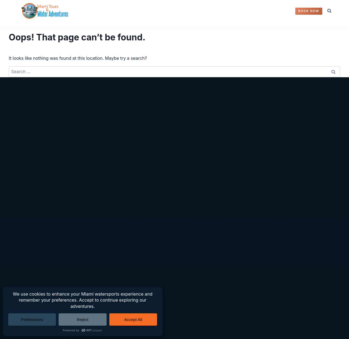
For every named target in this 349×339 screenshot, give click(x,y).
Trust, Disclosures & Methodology (157, 167)
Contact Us (248, 11)
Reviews (20, 167)
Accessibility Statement (147, 149)
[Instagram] (174, 283)
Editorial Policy (138, 158)
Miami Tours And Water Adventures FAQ (53, 175)
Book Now (308, 11)
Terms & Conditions (143, 140)
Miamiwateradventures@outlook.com (272, 155)
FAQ (227, 11)
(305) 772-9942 (250, 147)
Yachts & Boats (27, 149)
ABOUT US (209, 11)
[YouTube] (186, 283)
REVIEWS (187, 11)
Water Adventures (30, 140)
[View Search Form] (329, 11)
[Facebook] (162, 283)
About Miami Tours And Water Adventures (55, 184)
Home (18, 132)
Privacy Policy (137, 132)
